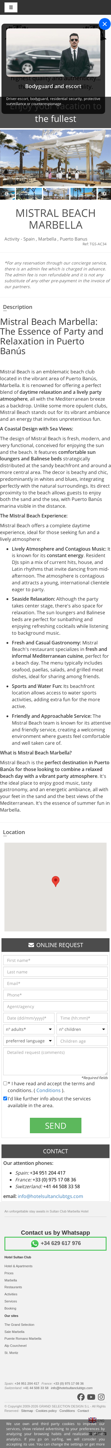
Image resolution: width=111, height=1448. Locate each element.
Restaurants (13, 1287)
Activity (12, 239)
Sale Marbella (14, 1331)
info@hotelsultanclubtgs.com (50, 1196)
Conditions (49, 1090)
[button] (55, 881)
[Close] (105, 24)
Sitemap (27, 1410)
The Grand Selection (19, 1324)
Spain (29, 239)
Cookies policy (47, 1410)
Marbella (47, 239)
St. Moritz (11, 1353)
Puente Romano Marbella (22, 1338)
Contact (84, 1410)
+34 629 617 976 (55, 1243)
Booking (10, 1308)
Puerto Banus (73, 239)
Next (104, 194)
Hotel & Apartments (18, 1266)
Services (10, 1301)
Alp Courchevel (15, 1345)
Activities (10, 1294)
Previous (6, 194)
